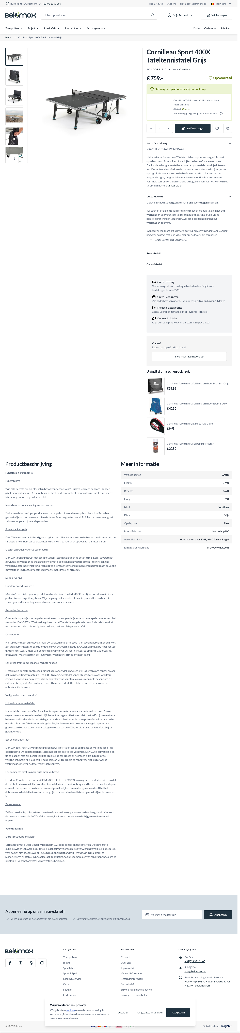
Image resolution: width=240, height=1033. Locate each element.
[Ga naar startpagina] (20, 15)
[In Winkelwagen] (193, 128)
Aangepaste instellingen (150, 1012)
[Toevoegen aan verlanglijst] (217, 128)
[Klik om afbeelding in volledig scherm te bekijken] (84, 105)
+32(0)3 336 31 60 (195, 961)
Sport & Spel (74, 28)
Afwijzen (123, 1012)
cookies (70, 1010)
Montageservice (96, 28)
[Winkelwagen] (216, 15)
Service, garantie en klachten (136, 989)
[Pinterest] (31, 963)
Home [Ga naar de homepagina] (8, 37)
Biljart (34, 28)
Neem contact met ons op (193, 3)
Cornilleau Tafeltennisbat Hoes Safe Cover (190, 426)
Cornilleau (184, 69)
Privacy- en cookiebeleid (134, 994)
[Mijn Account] (180, 15)
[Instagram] (20, 963)
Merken (225, 28)
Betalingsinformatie (132, 978)
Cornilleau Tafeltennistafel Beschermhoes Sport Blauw (197, 406)
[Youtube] (42, 963)
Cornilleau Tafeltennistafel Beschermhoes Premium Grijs (196, 102)
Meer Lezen (175, 185)
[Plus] (168, 128)
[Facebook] (9, 963)
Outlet (196, 28)
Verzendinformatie (131, 973)
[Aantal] (159, 128)
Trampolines (14, 28)
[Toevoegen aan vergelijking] (227, 128)
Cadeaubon (210, 28)
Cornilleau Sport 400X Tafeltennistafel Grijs (40, 37)
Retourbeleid (128, 984)
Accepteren (178, 1012)
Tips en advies (128, 967)
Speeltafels (52, 28)
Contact (125, 957)
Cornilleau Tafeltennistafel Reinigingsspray (190, 446)
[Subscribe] (218, 914)
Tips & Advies (156, 3)
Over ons (171, 3)
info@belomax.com (195, 971)
